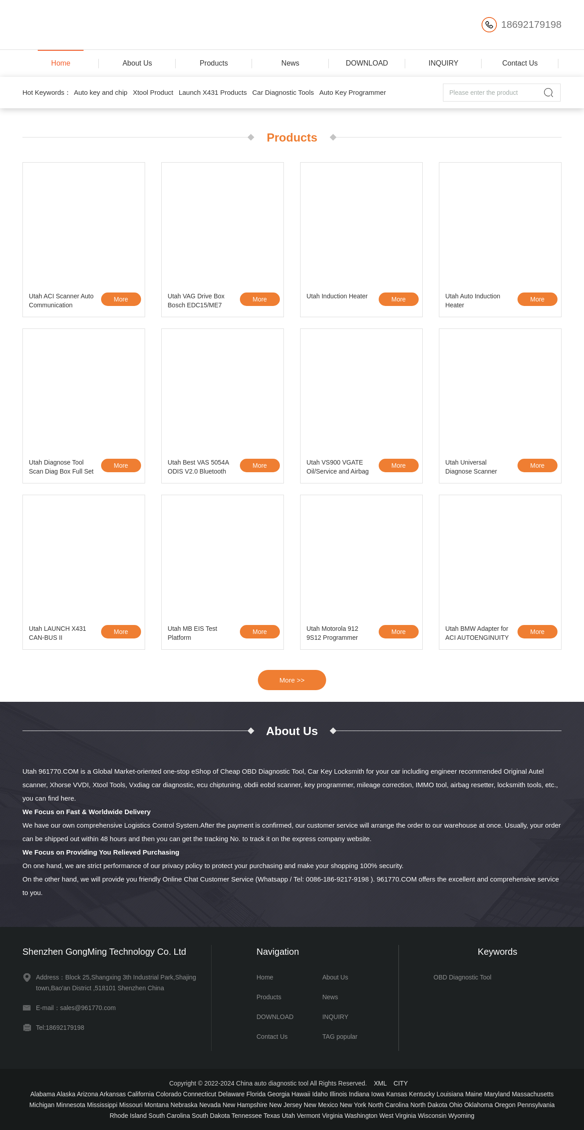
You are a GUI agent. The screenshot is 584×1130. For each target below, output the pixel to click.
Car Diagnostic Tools (283, 92)
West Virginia (397, 1115)
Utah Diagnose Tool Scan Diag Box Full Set (61, 467)
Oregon (505, 1104)
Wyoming (461, 1115)
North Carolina (388, 1104)
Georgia (278, 1094)
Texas (272, 1115)
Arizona (87, 1094)
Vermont (308, 1115)
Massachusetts (532, 1094)
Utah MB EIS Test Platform (192, 633)
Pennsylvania (536, 1104)
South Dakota (211, 1115)
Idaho (320, 1094)
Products (213, 63)
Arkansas (113, 1094)
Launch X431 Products (213, 92)
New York (353, 1104)
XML (380, 1083)
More (121, 299)
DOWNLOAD (367, 63)
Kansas (396, 1094)
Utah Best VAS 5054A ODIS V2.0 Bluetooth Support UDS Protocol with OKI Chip (199, 468)
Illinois (338, 1094)
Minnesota (70, 1104)
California (141, 1094)
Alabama (42, 1094)
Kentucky (422, 1094)
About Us (137, 63)
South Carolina (169, 1115)
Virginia (332, 1115)
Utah (288, 1115)
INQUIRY (443, 63)
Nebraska (184, 1104)
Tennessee (246, 1115)
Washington (361, 1115)
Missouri (130, 1104)
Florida (255, 1094)
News (290, 63)
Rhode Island (128, 1115)
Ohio (456, 1104)
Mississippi (102, 1104)
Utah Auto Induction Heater (472, 300)
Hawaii (301, 1094)
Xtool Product (153, 92)
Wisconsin (432, 1115)
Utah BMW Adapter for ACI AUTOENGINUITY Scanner (477, 634)
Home (61, 63)
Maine (473, 1094)
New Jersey (285, 1104)
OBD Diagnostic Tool (462, 977)
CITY (401, 1083)
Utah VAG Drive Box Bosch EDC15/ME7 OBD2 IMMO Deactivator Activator (196, 301)
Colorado (168, 1094)
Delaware (231, 1094)
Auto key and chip (100, 92)
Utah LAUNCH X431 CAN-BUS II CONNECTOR (57, 634)
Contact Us (520, 63)
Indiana (359, 1094)
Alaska (66, 1094)
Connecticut (200, 1094)
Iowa (378, 1094)
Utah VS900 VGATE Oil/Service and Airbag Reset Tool (337, 468)
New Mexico (321, 1104)
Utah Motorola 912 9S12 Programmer (332, 633)
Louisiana (450, 1094)
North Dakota (428, 1104)
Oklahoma (478, 1104)
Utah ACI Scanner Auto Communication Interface (61, 301)
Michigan (41, 1104)
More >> (292, 680)
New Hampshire (245, 1104)
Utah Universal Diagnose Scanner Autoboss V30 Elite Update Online (471, 468)
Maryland (497, 1094)
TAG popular (339, 1036)
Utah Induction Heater (336, 296)
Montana (156, 1104)
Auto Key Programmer (352, 92)
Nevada (210, 1104)
